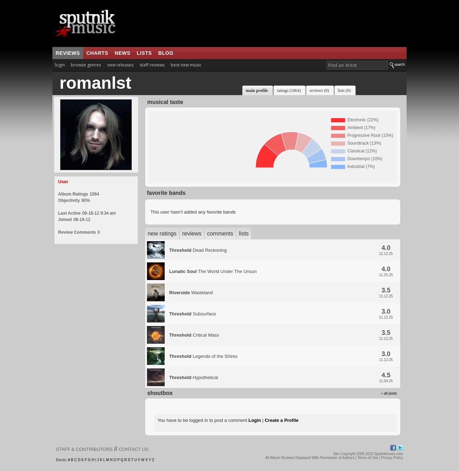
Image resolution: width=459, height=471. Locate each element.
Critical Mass (194, 335)
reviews (68, 53)
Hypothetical (193, 377)
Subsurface (192, 313)
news (122, 53)
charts (97, 53)
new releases (120, 65)
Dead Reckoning (198, 250)
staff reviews (152, 65)
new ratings (162, 234)
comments (220, 234)
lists (144, 53)
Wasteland (191, 292)
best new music (186, 65)
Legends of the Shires (203, 356)
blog (166, 53)
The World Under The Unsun (213, 271)
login (60, 65)
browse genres (86, 65)
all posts (390, 393)
